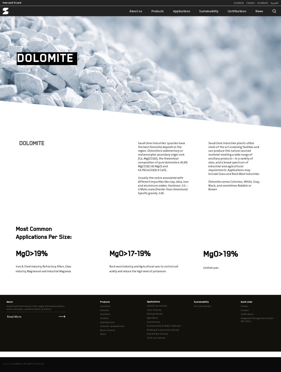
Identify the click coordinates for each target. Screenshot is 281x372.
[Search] (274, 11)
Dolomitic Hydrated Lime (112, 326)
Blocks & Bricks (107, 330)
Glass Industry (154, 309)
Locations (262, 2)
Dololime (104, 318)
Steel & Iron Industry (157, 305)
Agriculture (152, 317)
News (259, 11)
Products (157, 11)
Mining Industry (155, 313)
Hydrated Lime (107, 322)
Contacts (239, 2)
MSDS (103, 334)
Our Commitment (202, 306)
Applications (181, 11)
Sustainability (208, 11)
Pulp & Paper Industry (157, 333)
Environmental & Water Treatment (164, 325)
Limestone (105, 306)
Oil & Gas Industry (156, 337)
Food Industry (153, 321)
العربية (274, 2)
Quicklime (105, 314)
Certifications (237, 11)
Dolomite (104, 310)
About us (135, 11)
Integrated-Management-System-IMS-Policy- (257, 320)
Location (245, 310)
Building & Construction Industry (163, 329)
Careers (250, 2)
